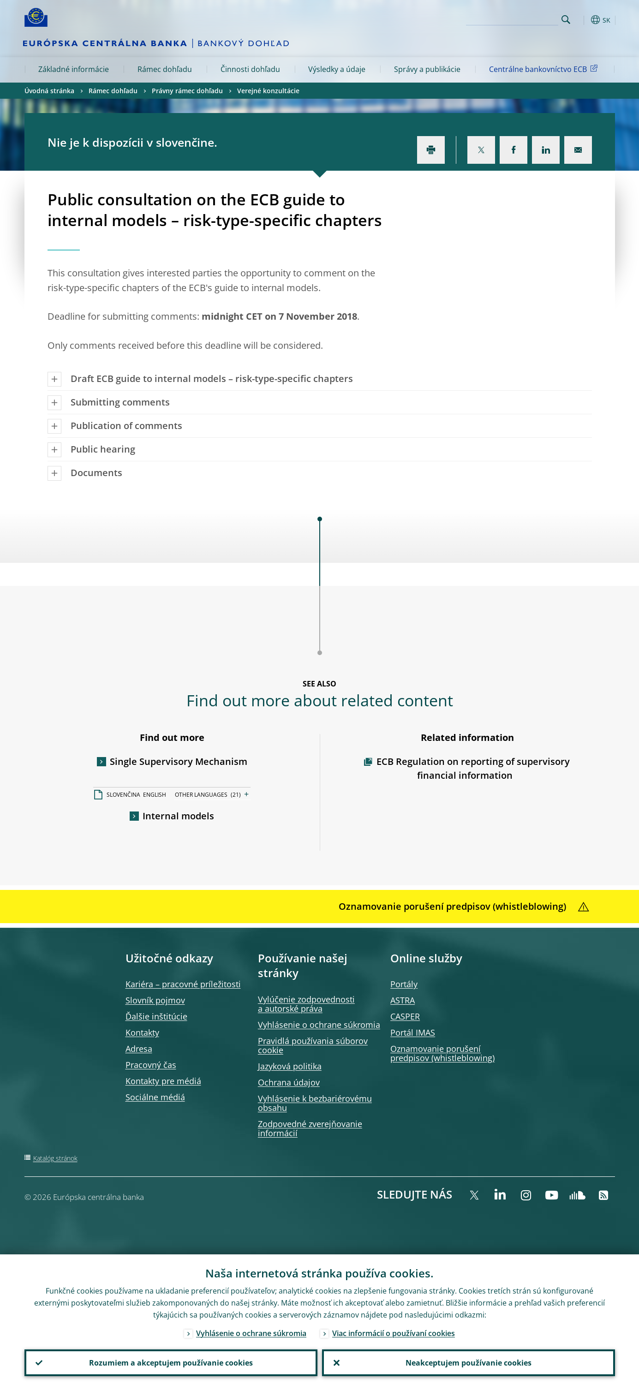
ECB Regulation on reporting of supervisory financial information (473, 768)
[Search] (512, 18)
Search (565, 20)
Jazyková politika (290, 1066)
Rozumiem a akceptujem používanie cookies (171, 1363)
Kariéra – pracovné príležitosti (183, 984)
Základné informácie (73, 69)
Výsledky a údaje (336, 69)
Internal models (178, 816)
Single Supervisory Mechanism (178, 761)
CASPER (405, 1016)
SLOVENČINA (123, 795)
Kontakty (142, 1032)
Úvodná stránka (49, 90)
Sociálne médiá (155, 1097)
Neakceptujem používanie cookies (469, 1363)
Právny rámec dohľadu (187, 90)
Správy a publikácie (427, 69)
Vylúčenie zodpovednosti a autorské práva (306, 1004)
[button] (582, 20)
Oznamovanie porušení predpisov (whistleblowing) (442, 1053)
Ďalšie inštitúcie (156, 1016)
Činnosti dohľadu (250, 69)
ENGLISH (154, 795)
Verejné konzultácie (268, 90)
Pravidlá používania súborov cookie (313, 1045)
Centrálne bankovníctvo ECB (545, 68)
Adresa (138, 1048)
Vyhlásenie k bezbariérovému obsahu (315, 1103)
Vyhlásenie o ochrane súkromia (319, 1024)
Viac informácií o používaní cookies (393, 1333)
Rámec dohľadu (164, 69)
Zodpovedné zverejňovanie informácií (310, 1128)
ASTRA (402, 1000)
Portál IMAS (412, 1032)
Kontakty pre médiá (163, 1080)
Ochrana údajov (289, 1082)
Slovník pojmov (155, 1000)
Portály (404, 984)
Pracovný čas (150, 1064)
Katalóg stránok (55, 1158)
